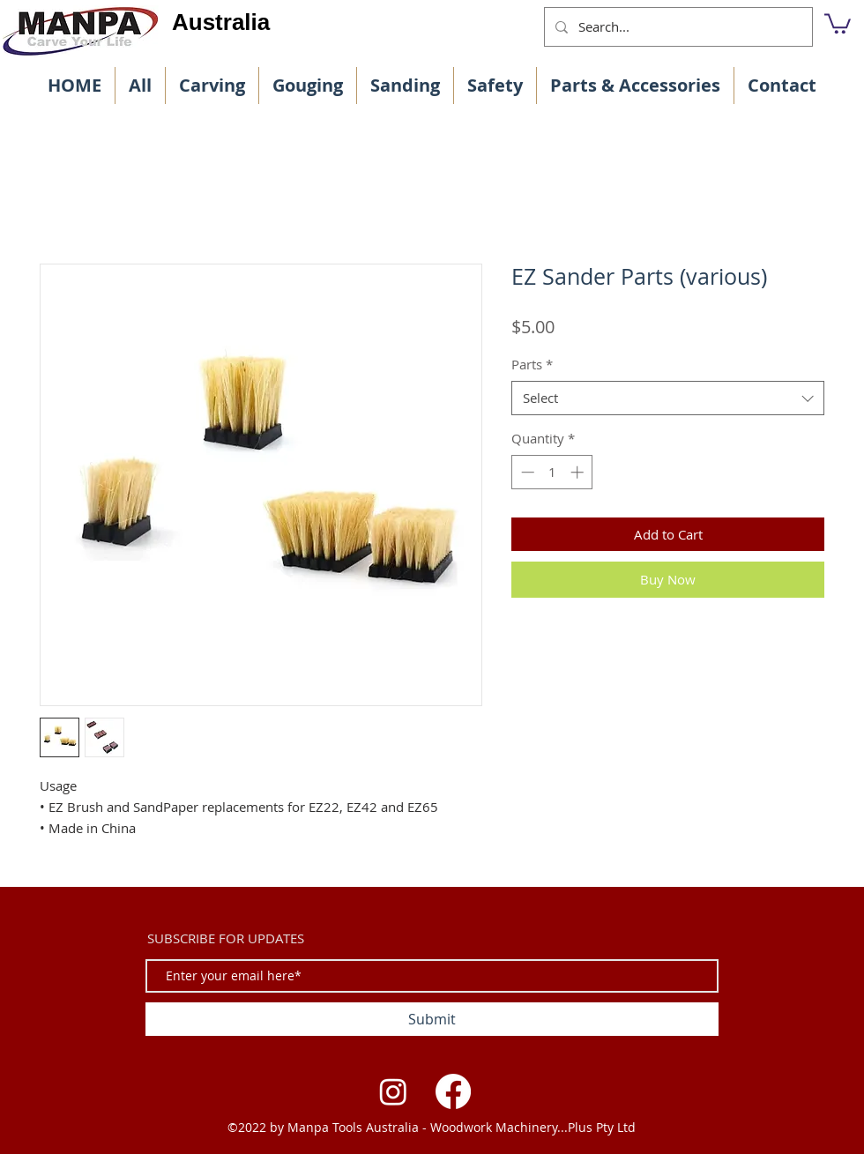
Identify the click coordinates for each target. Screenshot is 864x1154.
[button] (837, 22)
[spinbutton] (552, 472)
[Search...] (676, 27)
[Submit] (432, 1019)
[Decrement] (526, 472)
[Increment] (579, 472)
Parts (532, 364)
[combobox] (667, 398)
